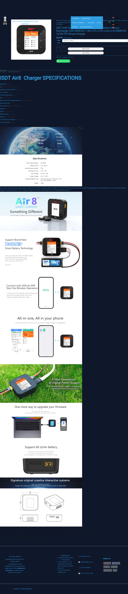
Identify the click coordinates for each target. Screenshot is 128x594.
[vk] (115, 570)
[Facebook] (116, 563)
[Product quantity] (61, 49)
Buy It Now (86, 53)
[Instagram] (107, 570)
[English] (115, 17)
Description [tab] (3, 72)
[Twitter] (114, 567)
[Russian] (115, 28)
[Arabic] (115, 21)
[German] (115, 24)
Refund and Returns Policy (65, 557)
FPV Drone (71, 57)
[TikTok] (106, 567)
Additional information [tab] (14, 72)
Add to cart (85, 49)
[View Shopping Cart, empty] (107, 22)
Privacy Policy (66, 559)
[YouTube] (107, 563)
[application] (84, 22)
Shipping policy (65, 555)
